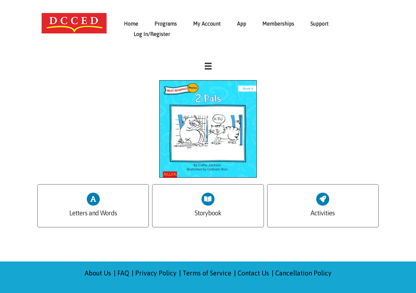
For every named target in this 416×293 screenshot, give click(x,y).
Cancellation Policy (303, 273)
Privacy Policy (155, 273)
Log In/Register (152, 34)
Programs (165, 24)
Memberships (278, 24)
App (241, 24)
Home (131, 24)
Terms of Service (207, 273)
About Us (98, 273)
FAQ (123, 273)
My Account (207, 24)
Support (319, 24)
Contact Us (253, 273)
